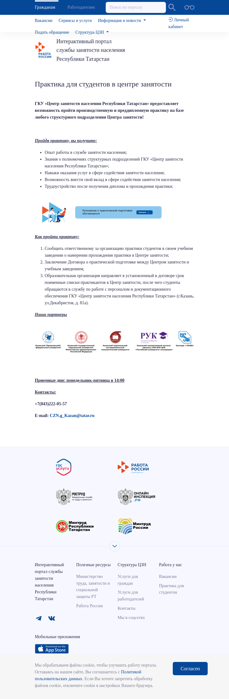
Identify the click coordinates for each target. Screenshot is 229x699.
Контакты (126, 608)
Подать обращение (52, 32)
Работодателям (81, 7)
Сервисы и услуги (75, 20)
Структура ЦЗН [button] (90, 32)
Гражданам (45, 7)
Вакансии (44, 20)
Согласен (190, 668)
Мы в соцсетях (131, 617)
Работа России (89, 606)
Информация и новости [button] (120, 20)
